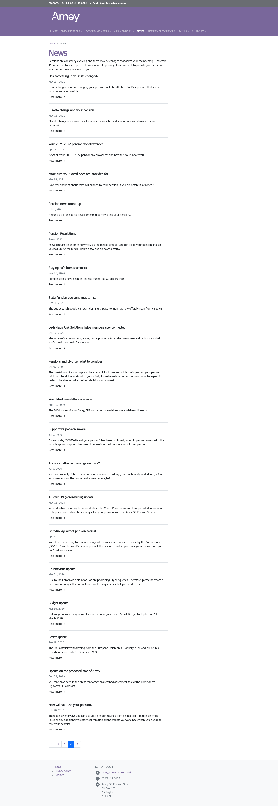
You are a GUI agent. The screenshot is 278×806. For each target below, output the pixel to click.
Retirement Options (161, 31)
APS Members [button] (123, 31)
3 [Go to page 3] (64, 744)
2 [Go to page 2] (58, 744)
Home (54, 31)
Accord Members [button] (97, 31)
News (140, 31)
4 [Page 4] (71, 744)
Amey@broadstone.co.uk (113, 3)
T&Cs (58, 766)
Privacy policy (63, 770)
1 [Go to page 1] (52, 744)
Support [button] (198, 31)
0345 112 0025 (78, 3)
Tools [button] (183, 31)
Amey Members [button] (70, 31)
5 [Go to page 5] (77, 744)
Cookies (59, 775)
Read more (57, 96)
